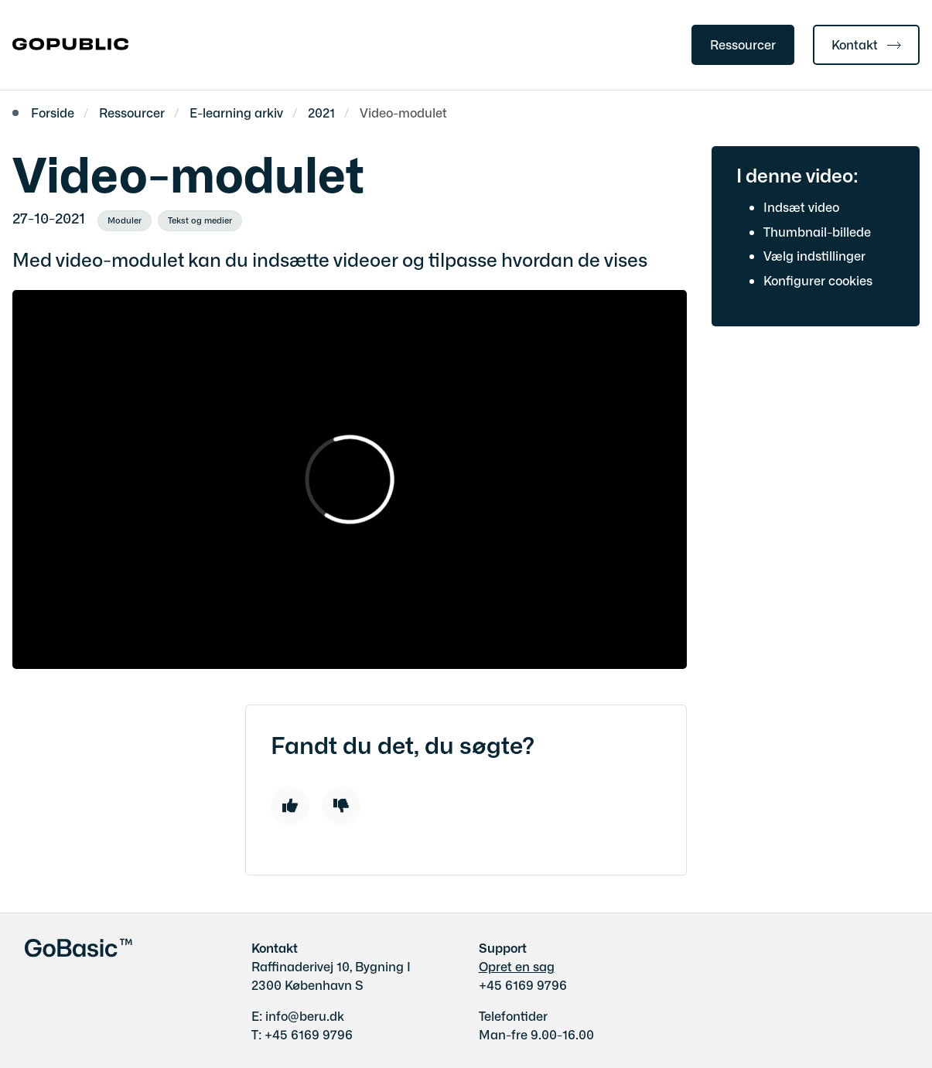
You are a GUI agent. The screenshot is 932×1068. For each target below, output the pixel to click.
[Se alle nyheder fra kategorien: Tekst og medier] (200, 221)
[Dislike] (341, 805)
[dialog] (349, 479)
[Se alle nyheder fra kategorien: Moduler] (124, 221)
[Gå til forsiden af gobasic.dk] (64, 45)
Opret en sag (517, 966)
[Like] (290, 805)
